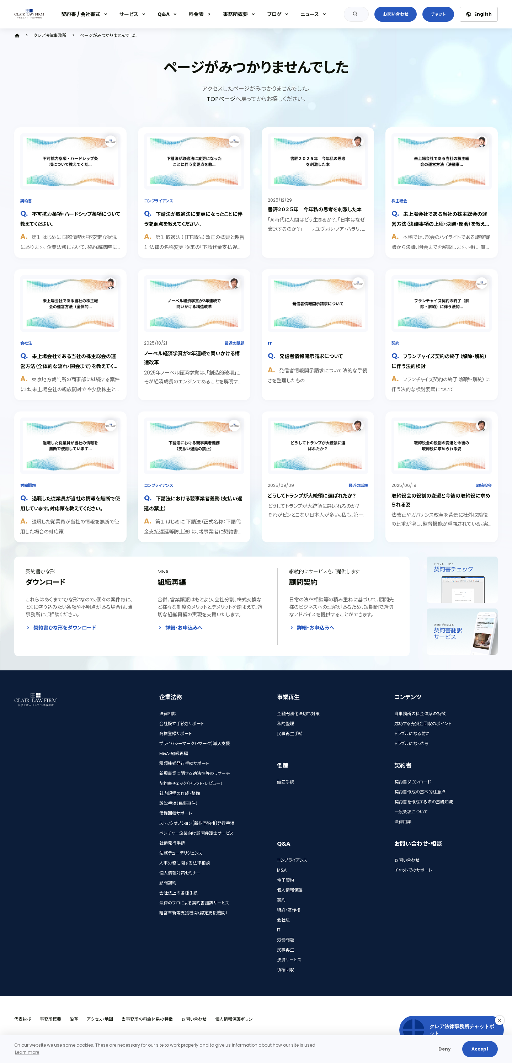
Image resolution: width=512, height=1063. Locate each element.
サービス (128, 14)
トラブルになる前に (412, 733)
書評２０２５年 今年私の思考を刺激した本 (315, 209)
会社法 (26, 343)
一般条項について (410, 812)
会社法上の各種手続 (178, 893)
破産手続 (285, 782)
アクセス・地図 (100, 1019)
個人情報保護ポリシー (236, 1019)
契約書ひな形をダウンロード (64, 627)
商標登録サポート (175, 733)
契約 (395, 343)
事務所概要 (235, 14)
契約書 (26, 201)
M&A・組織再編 (173, 753)
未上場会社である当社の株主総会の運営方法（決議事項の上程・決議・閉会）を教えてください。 (440, 223)
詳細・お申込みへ (184, 627)
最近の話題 (234, 343)
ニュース (309, 14)
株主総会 (399, 201)
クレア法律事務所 (49, 35)
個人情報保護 (290, 890)
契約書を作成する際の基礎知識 (423, 802)
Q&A (164, 14)
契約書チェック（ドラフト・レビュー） (191, 783)
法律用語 (402, 822)
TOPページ (221, 99)
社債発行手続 (172, 843)
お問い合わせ (395, 14)
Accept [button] (480, 1049)
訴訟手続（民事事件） (178, 803)
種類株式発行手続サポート (184, 763)
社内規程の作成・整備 (179, 793)
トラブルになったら (411, 743)
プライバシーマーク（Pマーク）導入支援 (194, 743)
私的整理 (285, 724)
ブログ (274, 14)
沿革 (74, 1019)
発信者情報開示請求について (311, 356)
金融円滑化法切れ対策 (298, 714)
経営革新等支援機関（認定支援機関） (193, 913)
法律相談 (167, 714)
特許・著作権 (288, 910)
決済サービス (289, 960)
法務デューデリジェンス (180, 853)
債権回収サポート (175, 813)
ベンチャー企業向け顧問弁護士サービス (196, 833)
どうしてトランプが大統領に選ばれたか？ (312, 495)
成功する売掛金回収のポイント (423, 724)
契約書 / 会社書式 (80, 14)
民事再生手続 (290, 733)
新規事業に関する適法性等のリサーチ (194, 773)
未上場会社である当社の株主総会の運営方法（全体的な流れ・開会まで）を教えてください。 (69, 366)
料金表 (196, 14)
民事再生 (285, 950)
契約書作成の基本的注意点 (420, 792)
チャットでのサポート (413, 870)
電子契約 (285, 880)
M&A (282, 870)
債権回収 (285, 970)
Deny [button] (444, 1049)
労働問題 (28, 485)
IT (270, 343)
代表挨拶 (22, 1019)
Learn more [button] (27, 1052)
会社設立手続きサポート (181, 724)
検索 (353, 14)
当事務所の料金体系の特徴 (420, 714)
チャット (438, 14)
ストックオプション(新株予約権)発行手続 (196, 823)
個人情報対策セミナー (180, 873)
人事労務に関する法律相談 (184, 863)
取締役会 (484, 485)
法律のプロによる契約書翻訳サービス (194, 903)
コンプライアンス (158, 201)
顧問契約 (167, 883)
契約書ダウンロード (412, 782)
